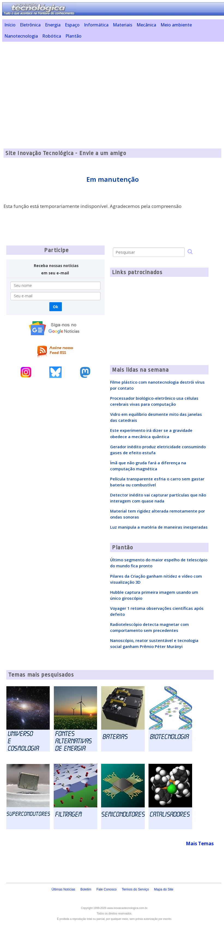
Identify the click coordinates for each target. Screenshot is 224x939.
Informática (96, 25)
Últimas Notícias (63, 889)
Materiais (122, 25)
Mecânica (146, 25)
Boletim (85, 889)
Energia (52, 25)
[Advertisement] (113, 84)
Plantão (73, 36)
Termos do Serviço (135, 889)
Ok (55, 306)
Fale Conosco (106, 889)
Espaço (72, 25)
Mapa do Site (163, 889)
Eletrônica (30, 25)
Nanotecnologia (21, 36)
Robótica (51, 36)
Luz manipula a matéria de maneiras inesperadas (159, 527)
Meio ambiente (176, 25)
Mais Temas (200, 843)
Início (10, 25)
